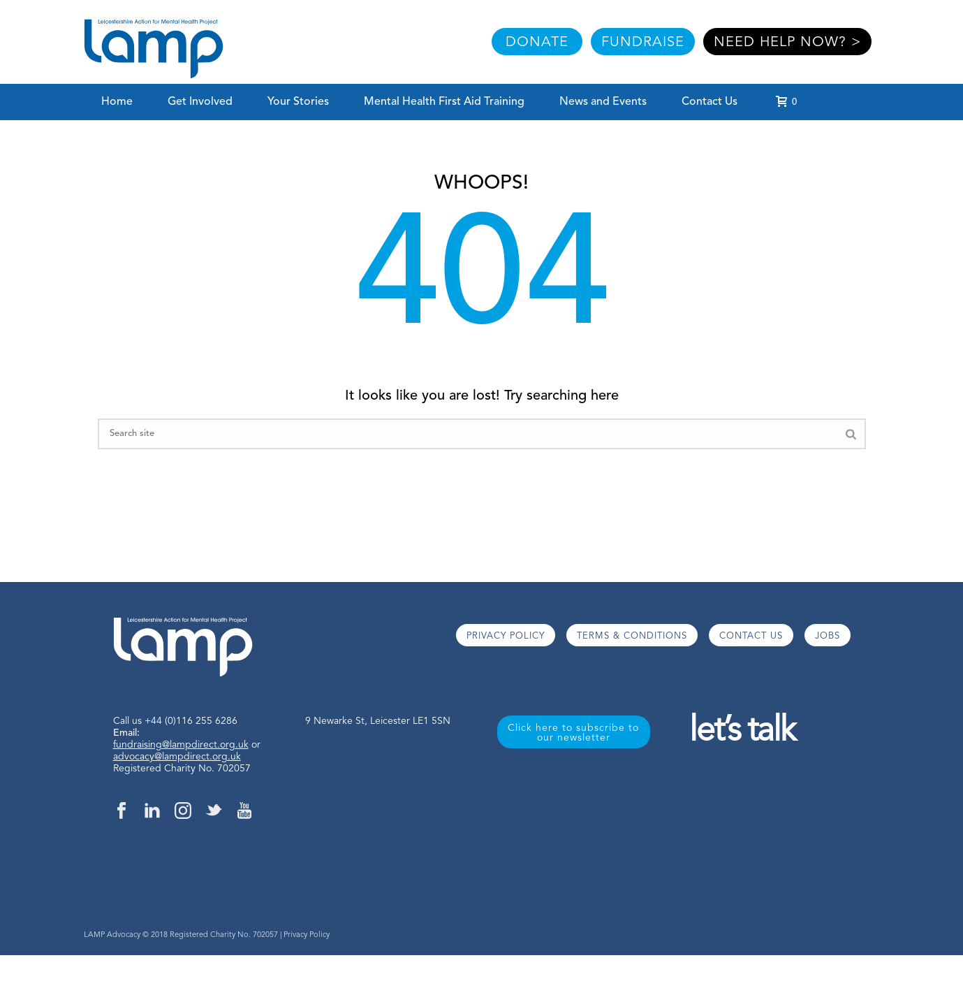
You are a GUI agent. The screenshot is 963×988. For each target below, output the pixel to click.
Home (117, 102)
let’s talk (742, 732)
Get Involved (200, 102)
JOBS (827, 636)
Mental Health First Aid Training (444, 102)
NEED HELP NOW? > (787, 43)
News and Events (603, 102)
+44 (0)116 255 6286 (191, 721)
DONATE (537, 43)
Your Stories (298, 102)
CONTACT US (751, 636)
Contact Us (709, 102)
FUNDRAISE (642, 43)
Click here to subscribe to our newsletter (573, 733)
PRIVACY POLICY (505, 636)
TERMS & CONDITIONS (632, 636)
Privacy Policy (307, 935)
